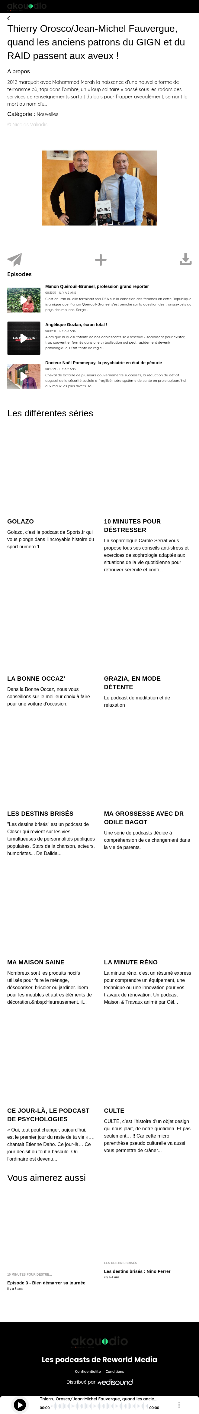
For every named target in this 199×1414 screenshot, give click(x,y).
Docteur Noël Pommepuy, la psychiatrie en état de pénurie (103, 362)
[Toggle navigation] (187, 7)
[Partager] (14, 260)
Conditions (115, 1371)
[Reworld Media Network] (99, 1342)
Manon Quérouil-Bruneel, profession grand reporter (97, 286)
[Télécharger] (186, 260)
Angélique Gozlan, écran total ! (76, 324)
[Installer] (101, 260)
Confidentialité (88, 1371)
